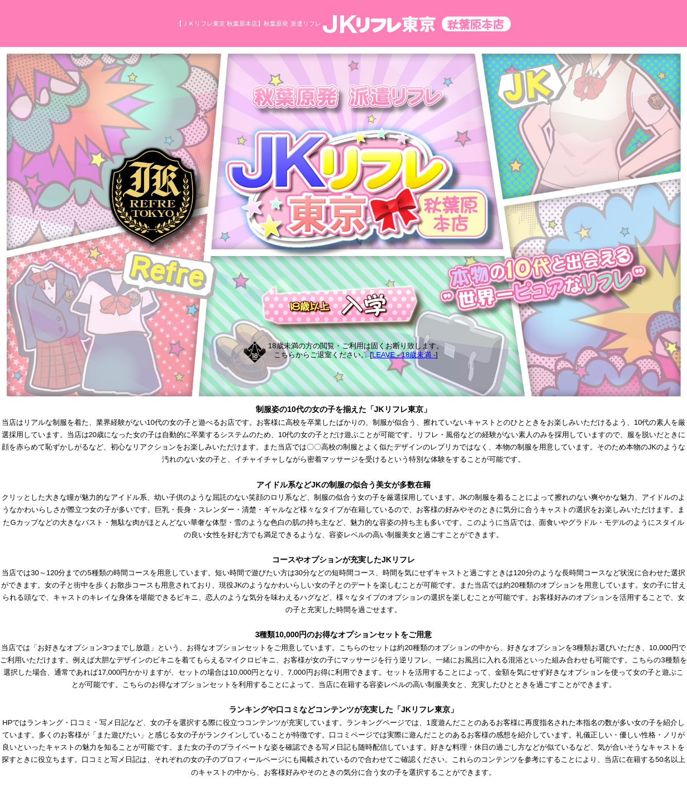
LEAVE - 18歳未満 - (404, 354)
